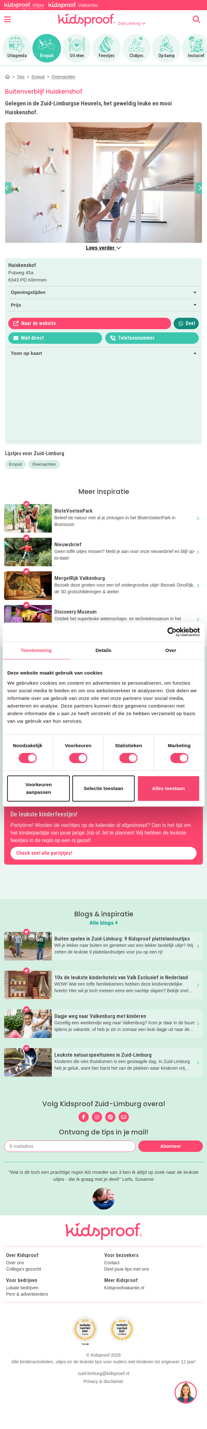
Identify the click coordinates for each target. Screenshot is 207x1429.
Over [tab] (170, 650)
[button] (7, 188)
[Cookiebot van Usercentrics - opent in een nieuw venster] (172, 632)
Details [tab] (104, 650)
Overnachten (44, 464)
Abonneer (170, 1146)
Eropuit (15, 464)
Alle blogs (103, 923)
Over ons (15, 1262)
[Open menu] (7, 19)
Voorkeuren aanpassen (38, 788)
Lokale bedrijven (22, 1288)
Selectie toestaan (103, 788)
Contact (112, 1262)
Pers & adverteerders (27, 1294)
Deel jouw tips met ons (126, 1269)
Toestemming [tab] (36, 650)
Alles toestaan (168, 788)
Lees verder (103, 247)
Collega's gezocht (23, 1269)
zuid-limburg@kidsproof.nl (103, 1373)
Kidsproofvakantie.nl (124, 1288)
